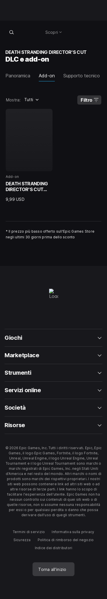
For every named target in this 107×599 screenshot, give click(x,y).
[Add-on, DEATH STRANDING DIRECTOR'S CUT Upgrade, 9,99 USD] (29, 155)
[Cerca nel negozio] (11, 32)
